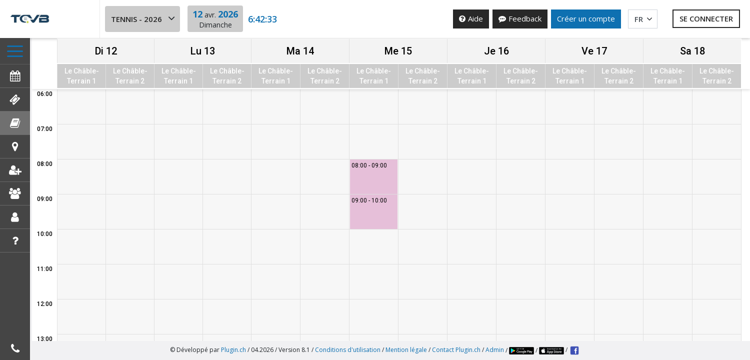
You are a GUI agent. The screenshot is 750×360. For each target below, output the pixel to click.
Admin (495, 350)
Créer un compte (586, 19)
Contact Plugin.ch (456, 350)
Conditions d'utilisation (347, 350)
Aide (471, 19)
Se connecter (706, 19)
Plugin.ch (233, 350)
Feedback (520, 19)
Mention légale (406, 350)
